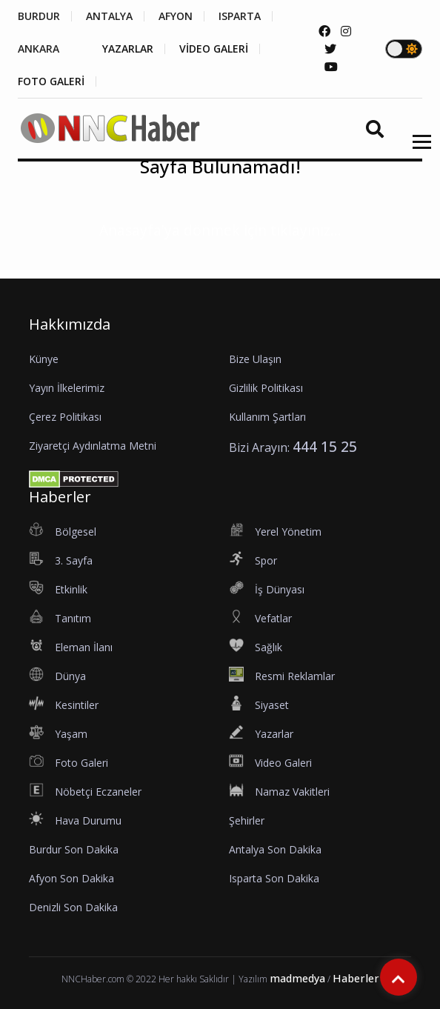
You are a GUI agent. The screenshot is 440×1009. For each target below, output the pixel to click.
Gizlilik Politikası (266, 388)
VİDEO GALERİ (213, 49)
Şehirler (246, 820)
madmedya (297, 978)
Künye (44, 359)
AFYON (176, 16)
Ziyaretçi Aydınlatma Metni (92, 446)
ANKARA (38, 49)
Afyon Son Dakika (71, 878)
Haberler (356, 978)
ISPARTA (240, 16)
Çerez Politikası (65, 417)
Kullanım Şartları (267, 417)
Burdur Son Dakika (74, 849)
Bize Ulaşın (255, 359)
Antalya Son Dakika (275, 849)
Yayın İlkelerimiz (66, 388)
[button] (417, 151)
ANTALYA (109, 16)
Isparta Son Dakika (274, 878)
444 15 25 (325, 446)
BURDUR (39, 16)
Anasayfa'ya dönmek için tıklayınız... (220, 230)
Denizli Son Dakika (73, 907)
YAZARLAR (127, 49)
